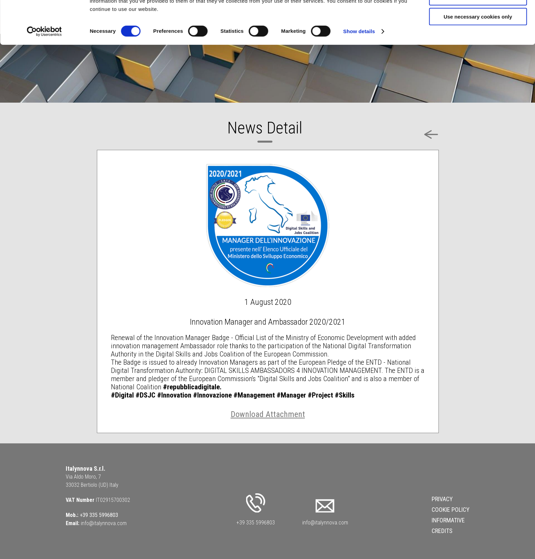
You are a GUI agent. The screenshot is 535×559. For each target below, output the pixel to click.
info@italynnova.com (104, 523)
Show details (359, 72)
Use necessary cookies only (478, 57)
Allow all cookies (478, 17)
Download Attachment (268, 414)
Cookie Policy (451, 509)
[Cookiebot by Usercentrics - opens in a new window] (44, 72)
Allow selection (477, 37)
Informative (448, 520)
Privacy (442, 499)
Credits (442, 530)
